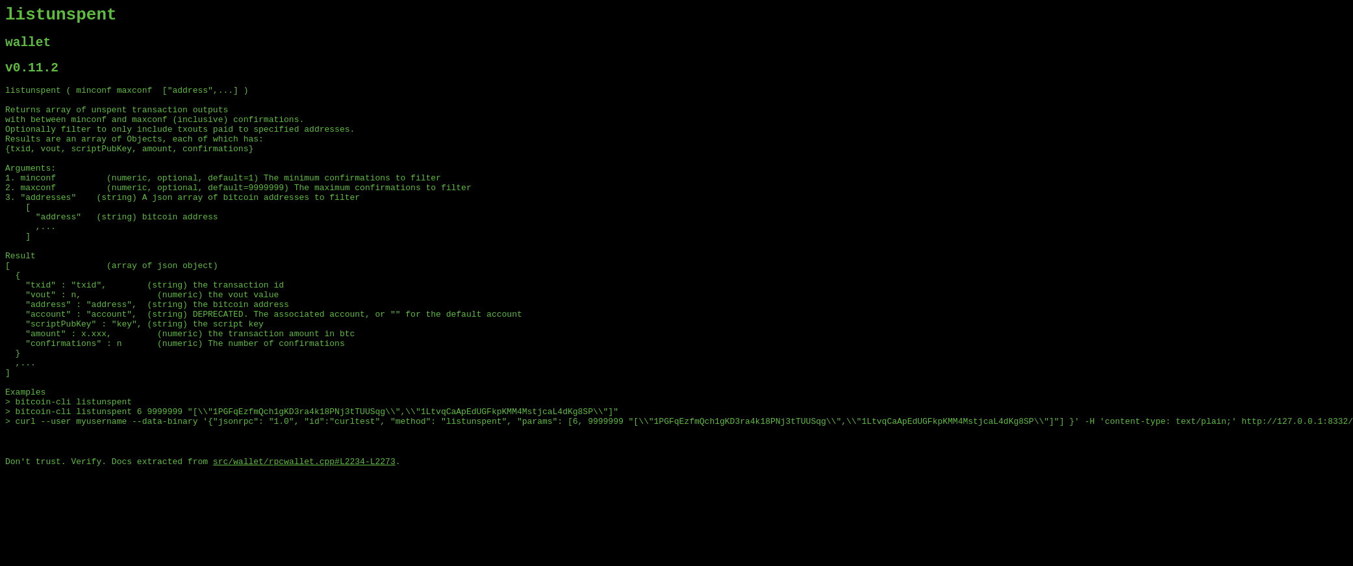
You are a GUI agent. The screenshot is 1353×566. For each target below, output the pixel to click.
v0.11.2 (31, 77)
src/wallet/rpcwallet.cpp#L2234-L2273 (304, 543)
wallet (28, 48)
